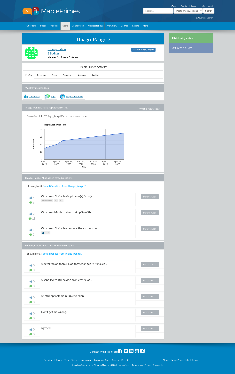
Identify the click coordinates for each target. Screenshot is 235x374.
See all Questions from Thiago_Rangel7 (64, 186)
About (210, 6)
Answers (82, 75)
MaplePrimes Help (180, 360)
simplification (47, 201)
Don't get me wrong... (54, 312)
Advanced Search (204, 18)
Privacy (148, 365)
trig (56, 201)
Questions (31, 25)
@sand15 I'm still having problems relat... (66, 280)
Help (203, 6)
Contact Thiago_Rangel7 (143, 49)
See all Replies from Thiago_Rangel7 (62, 253)
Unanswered (78, 25)
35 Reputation (57, 49)
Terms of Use (137, 365)
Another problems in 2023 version (62, 296)
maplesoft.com (124, 365)
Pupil (53, 96)
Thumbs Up (34, 96)
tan (61, 201)
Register (184, 6)
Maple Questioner (74, 96)
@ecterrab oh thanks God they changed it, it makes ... (74, 264)
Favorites (41, 75)
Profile (28, 75)
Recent (135, 25)
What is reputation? (149, 108)
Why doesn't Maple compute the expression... (70, 228)
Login (174, 6)
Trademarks (158, 365)
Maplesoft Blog (95, 25)
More (146, 25)
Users (65, 25)
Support (194, 6)
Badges (124, 25)
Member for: (54, 57)
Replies (95, 75)
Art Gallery (112, 25)
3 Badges (53, 53)
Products (54, 25)
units (45, 233)
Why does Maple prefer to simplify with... (67, 212)
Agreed (46, 328)
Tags (66, 360)
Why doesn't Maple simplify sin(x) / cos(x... (67, 196)
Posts (43, 25)
